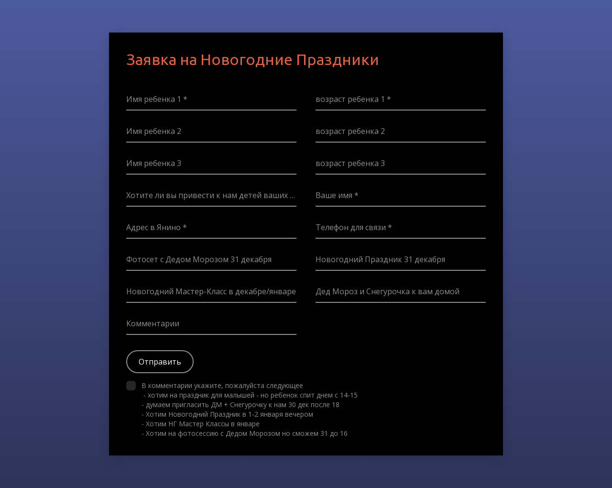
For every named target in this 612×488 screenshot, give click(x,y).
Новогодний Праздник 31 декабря (380, 259)
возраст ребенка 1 (351, 99)
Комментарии (152, 323)
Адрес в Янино (154, 227)
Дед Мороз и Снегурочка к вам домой (387, 291)
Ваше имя (335, 195)
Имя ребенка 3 (153, 163)
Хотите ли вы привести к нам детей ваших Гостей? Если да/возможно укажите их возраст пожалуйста (211, 195)
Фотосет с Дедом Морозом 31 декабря (199, 259)
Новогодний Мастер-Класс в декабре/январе (211, 291)
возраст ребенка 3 (350, 163)
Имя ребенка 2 (153, 131)
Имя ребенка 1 (154, 99)
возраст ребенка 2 (350, 131)
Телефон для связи (352, 227)
